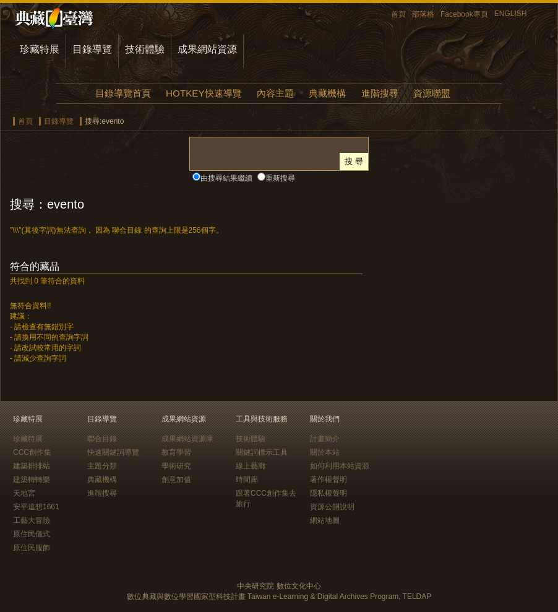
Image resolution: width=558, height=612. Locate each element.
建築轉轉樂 (31, 479)
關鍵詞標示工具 (262, 452)
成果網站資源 (207, 49)
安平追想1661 (36, 506)
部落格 (423, 14)
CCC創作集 (32, 452)
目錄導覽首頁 (123, 93)
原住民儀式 (31, 534)
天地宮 (24, 493)
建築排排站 (31, 466)
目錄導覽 (92, 49)
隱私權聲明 (328, 493)
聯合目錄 (102, 438)
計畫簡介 (325, 438)
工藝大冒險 (31, 520)
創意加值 (176, 479)
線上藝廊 (250, 466)
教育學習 (176, 452)
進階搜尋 (379, 93)
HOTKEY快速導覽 (203, 93)
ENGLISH (510, 13)
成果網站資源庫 (187, 438)
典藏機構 (327, 93)
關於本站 (325, 452)
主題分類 (102, 466)
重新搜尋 (280, 178)
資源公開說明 (332, 506)
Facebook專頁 (464, 14)
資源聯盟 (431, 93)
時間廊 (247, 479)
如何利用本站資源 (339, 466)
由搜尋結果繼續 (226, 178)
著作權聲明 (328, 479)
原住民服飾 (31, 547)
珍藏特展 (39, 49)
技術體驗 (145, 49)
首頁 (398, 14)
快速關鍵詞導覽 (113, 452)
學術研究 (176, 466)
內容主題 (275, 93)
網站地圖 (325, 520)
